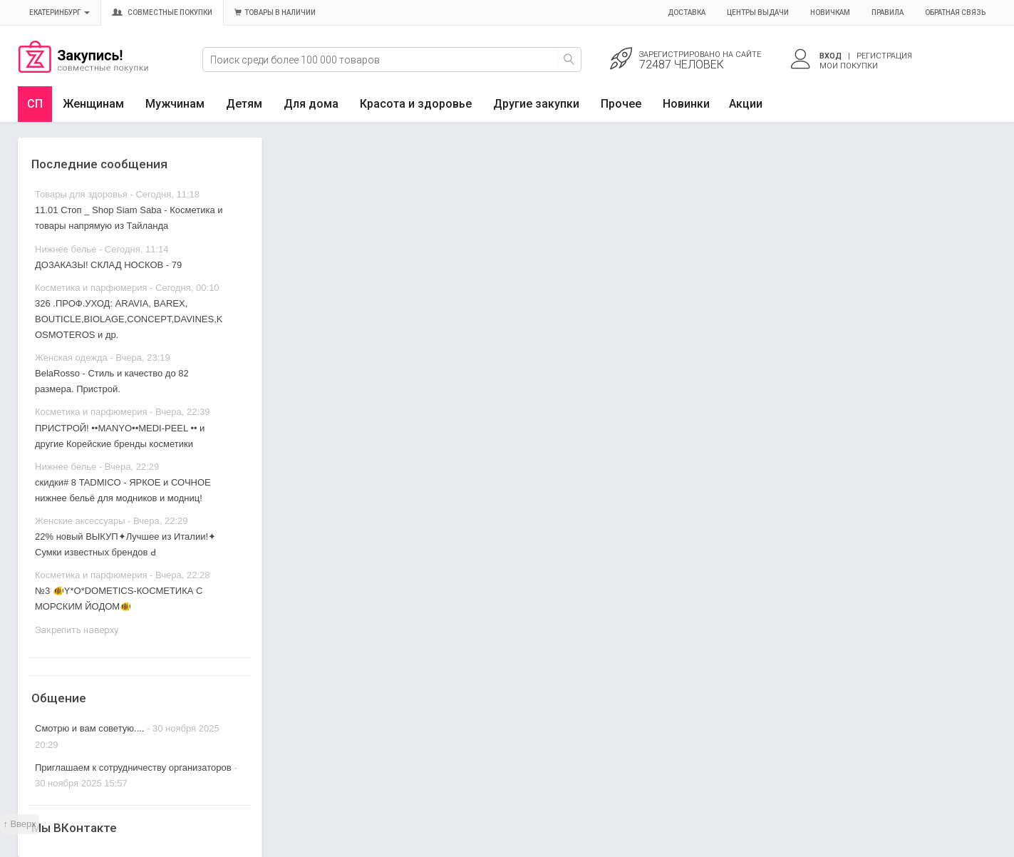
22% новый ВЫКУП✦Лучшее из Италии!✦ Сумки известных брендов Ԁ (125, 544)
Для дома (311, 104)
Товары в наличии (275, 12)
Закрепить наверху (76, 630)
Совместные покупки (162, 12)
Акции (745, 104)
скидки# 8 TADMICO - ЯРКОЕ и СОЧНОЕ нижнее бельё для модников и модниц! (123, 490)
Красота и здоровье (416, 104)
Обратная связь (955, 12)
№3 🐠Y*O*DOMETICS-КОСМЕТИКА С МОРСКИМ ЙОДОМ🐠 (118, 598)
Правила (887, 12)
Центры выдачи (758, 12)
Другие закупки (536, 104)
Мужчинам (175, 104)
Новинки (686, 104)
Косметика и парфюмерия (91, 287)
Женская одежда (71, 357)
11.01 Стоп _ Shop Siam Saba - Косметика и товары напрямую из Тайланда (129, 218)
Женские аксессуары (80, 520)
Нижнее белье (65, 249)
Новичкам (830, 12)
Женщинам (93, 104)
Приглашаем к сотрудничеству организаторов (134, 767)
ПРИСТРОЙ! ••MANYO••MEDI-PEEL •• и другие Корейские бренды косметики (120, 436)
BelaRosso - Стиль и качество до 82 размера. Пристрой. (112, 381)
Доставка (686, 12)
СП (35, 104)
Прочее (621, 104)
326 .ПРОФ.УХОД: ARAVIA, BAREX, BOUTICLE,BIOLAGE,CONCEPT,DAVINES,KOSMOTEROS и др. (128, 319)
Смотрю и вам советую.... (89, 728)
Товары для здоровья (81, 194)
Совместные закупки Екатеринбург (83, 69)
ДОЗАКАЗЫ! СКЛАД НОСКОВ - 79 (108, 265)
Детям (244, 104)
